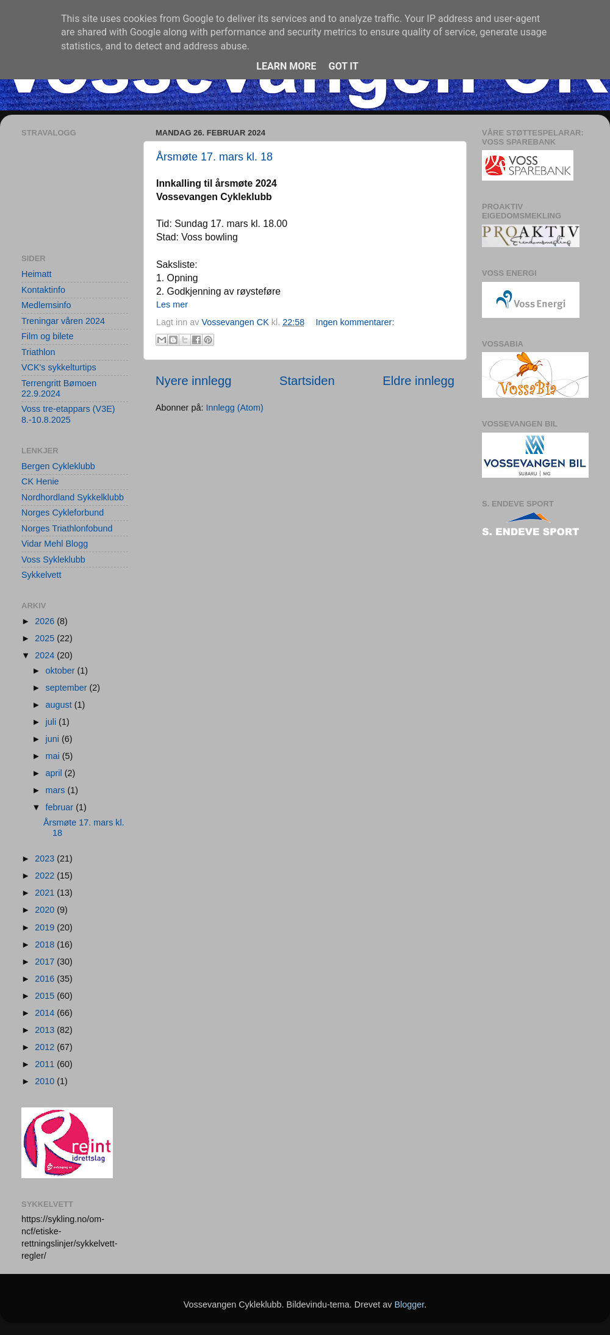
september (68, 688)
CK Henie (40, 481)
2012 (46, 1047)
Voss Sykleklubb (53, 559)
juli (52, 722)
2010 (46, 1081)
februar (61, 807)
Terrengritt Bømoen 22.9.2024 (58, 388)
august (60, 705)
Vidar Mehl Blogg (54, 544)
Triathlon (38, 352)
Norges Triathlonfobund (67, 528)
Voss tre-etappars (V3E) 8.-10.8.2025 (68, 414)
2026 (46, 621)
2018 (46, 944)
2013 (46, 1030)
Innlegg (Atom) (234, 407)
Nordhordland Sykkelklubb (72, 497)
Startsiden (307, 380)
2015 (46, 996)
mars (57, 790)
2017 (46, 961)
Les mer (172, 304)
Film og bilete (47, 336)
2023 (46, 858)
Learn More (286, 66)
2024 (46, 655)
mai (54, 756)
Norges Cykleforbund (62, 512)
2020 (46, 910)
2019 (46, 927)
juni (54, 739)
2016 (46, 979)
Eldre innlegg (418, 380)
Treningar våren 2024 (63, 321)
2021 (46, 893)
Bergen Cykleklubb (58, 466)
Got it (343, 66)
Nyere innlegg (193, 380)
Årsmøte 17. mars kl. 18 (214, 157)
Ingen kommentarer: (355, 322)
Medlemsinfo (46, 305)
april (55, 773)
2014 (46, 1013)
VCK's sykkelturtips (58, 367)
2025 (46, 638)
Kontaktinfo (43, 290)
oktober (61, 670)
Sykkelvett (41, 575)
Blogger (409, 1304)
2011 (46, 1064)
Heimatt (36, 274)
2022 (46, 875)
